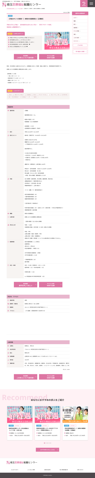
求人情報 (20, 8)
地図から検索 (80, 51)
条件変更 (80, 45)
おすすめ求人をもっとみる (47, 450)
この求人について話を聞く (25, 57)
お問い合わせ (80, 469)
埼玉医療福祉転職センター (12, 8)
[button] (44, 443)
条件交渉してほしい (25, 285)
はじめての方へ (14, 469)
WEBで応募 (50, 57)
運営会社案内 (47, 469)
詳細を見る (19, 423)
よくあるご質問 (31, 469)
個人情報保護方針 (64, 469)
